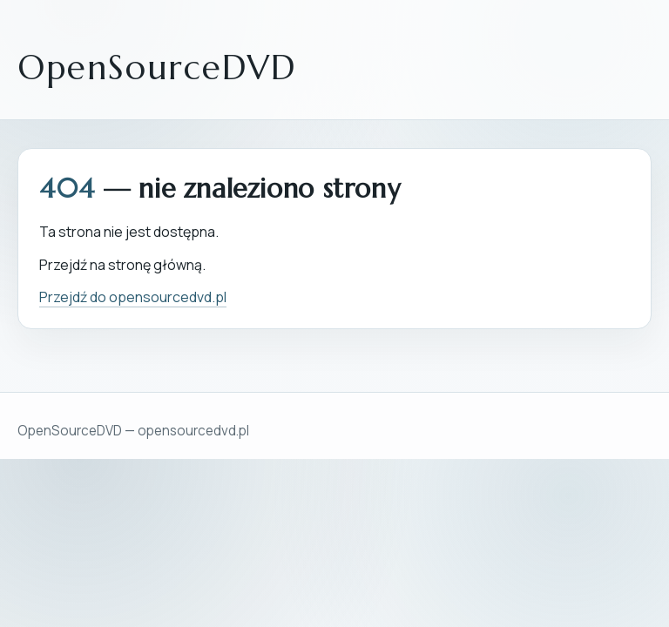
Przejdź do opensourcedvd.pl (132, 297)
